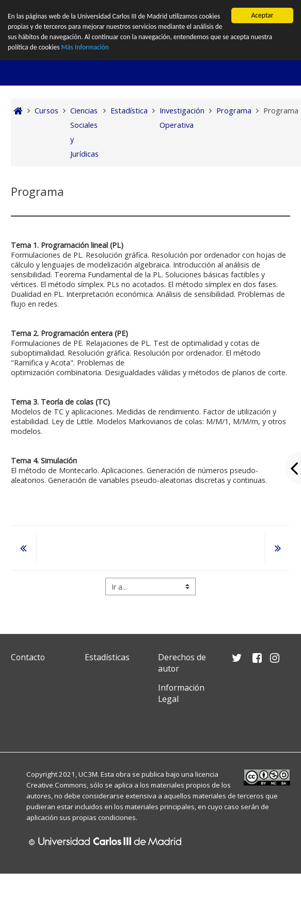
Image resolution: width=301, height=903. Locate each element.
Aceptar (262, 15)
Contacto (28, 657)
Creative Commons (56, 785)
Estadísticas (107, 657)
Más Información (86, 47)
